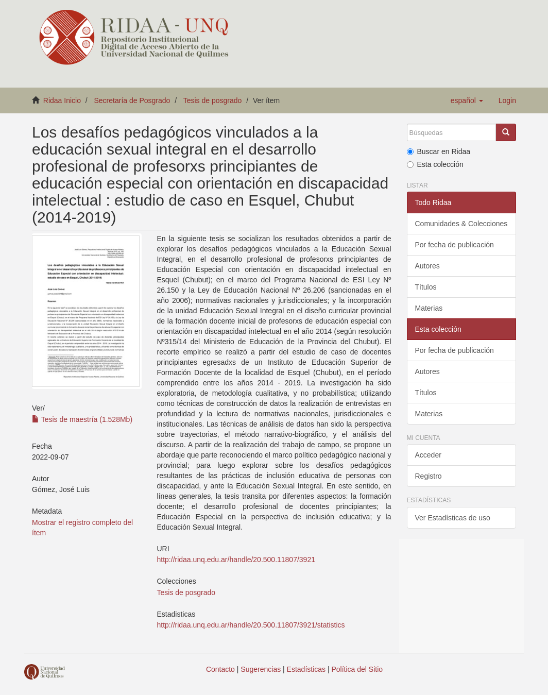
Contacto (220, 669)
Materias (429, 308)
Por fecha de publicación (454, 245)
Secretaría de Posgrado (132, 100)
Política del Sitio (357, 669)
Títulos (426, 287)
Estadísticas (306, 669)
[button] (467, 100)
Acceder (428, 455)
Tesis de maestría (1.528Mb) (82, 419)
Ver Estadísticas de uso (452, 518)
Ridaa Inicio (62, 100)
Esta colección (435, 164)
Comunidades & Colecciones (461, 223)
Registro (428, 476)
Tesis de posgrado (212, 100)
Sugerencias (261, 669)
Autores (427, 266)
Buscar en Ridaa (439, 151)
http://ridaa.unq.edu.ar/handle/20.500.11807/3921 (236, 559)
